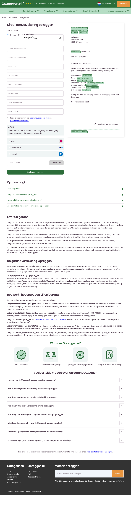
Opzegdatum (13, 30)
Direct (13, 35)
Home (4, 18)
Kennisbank (33, 471)
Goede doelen (13, 474)
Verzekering (49, 11)
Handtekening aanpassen (105, 124)
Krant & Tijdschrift (91, 11)
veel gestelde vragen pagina (99, 452)
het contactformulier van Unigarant (50, 319)
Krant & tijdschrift (14, 482)
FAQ (29, 474)
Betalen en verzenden (35, 172)
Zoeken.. (117, 474)
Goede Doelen (29, 11)
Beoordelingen (34, 477)
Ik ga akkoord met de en (31, 119)
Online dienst (69, 11)
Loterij (11, 11)
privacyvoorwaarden (19, 120)
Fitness (10, 479)
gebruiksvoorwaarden (39, 118)
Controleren (56, 163)
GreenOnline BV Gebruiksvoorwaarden (24, 491)
